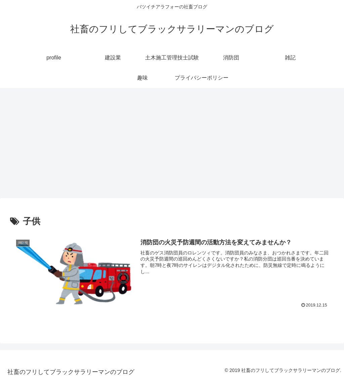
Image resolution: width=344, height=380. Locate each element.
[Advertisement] (172, 143)
